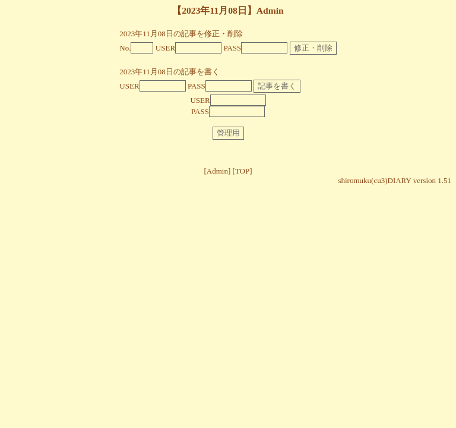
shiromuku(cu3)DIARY (374, 180)
